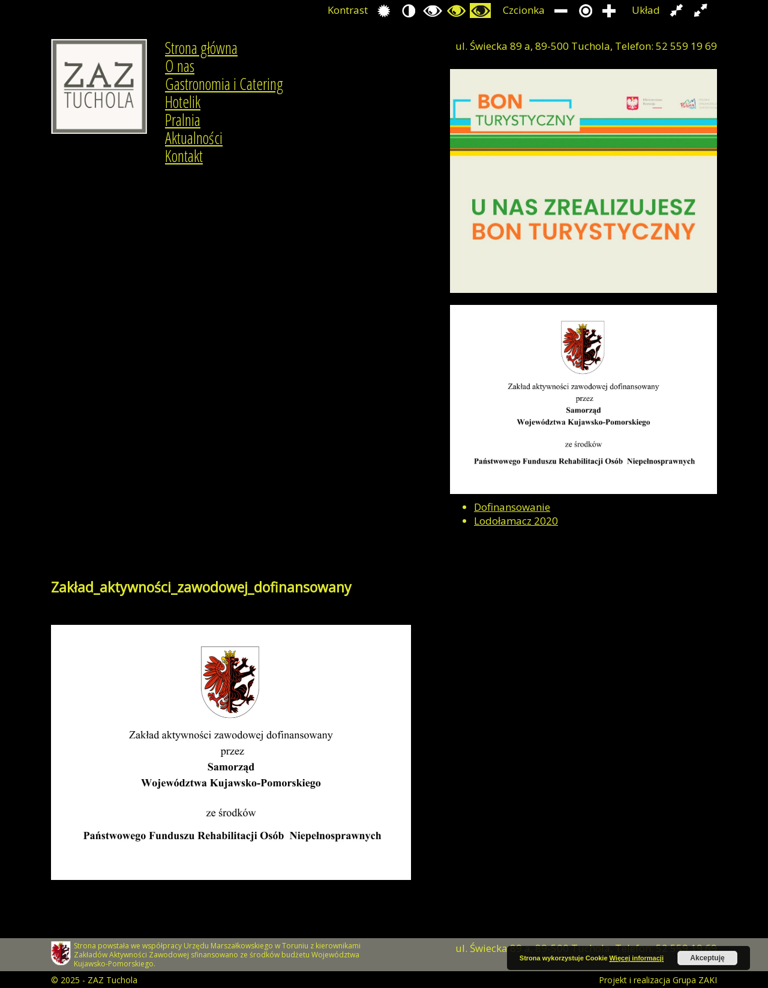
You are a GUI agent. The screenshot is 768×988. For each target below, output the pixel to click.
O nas (179, 66)
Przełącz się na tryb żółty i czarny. (480, 10)
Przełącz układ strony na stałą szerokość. (676, 10)
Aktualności (194, 138)
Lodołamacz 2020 (516, 521)
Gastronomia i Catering (224, 84)
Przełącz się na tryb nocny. (408, 10)
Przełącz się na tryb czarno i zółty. (456, 10)
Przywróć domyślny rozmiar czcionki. (585, 10)
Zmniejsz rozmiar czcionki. (561, 10)
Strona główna (201, 48)
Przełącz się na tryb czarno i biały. (432, 10)
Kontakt (184, 156)
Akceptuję (707, 958)
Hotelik (182, 102)
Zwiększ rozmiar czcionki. (609, 10)
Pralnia (182, 120)
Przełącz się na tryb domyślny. (384, 10)
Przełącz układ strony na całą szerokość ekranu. (700, 10)
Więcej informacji (637, 958)
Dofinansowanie (512, 507)
